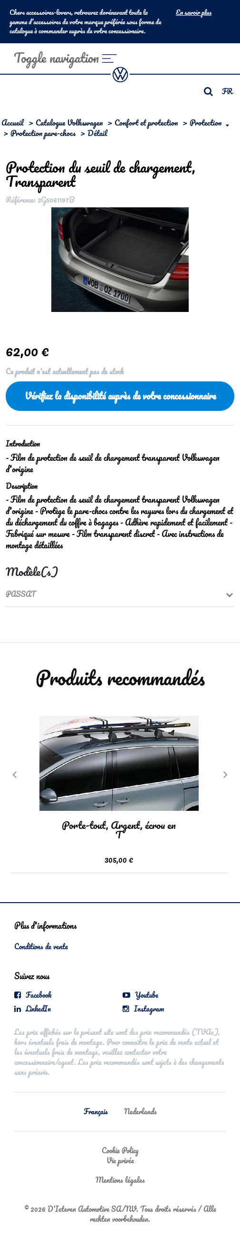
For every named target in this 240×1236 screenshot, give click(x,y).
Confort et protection (146, 122)
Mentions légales (120, 1180)
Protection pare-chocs (43, 133)
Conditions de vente (41, 946)
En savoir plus (193, 12)
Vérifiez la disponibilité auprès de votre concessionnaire (120, 396)
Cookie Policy (120, 1150)
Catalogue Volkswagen (69, 122)
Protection (205, 122)
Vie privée (120, 1160)
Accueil (12, 122)
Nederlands (140, 1111)
